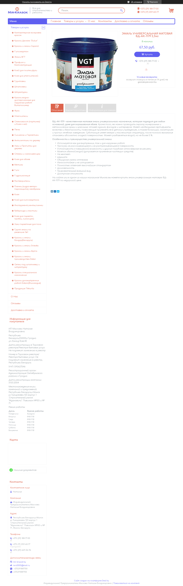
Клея (16, 195)
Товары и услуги (74, 21)
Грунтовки (20, 81)
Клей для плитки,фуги (25, 70)
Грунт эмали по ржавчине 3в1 (22, 231)
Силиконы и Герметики (26, 135)
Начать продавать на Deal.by (37, 2)
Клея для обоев (22, 159)
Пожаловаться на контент (126, 583)
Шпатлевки (20, 87)
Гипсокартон (21, 52)
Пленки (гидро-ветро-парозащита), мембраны (27, 188)
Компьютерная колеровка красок (27, 34)
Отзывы (148, 21)
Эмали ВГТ (19, 57)
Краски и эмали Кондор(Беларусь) (23, 239)
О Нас (14, 296)
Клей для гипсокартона (26, 200)
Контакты (105, 21)
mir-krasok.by (19, 562)
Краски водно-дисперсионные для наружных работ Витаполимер (24, 101)
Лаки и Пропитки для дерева (25, 147)
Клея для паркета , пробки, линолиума (24, 217)
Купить (149, 54)
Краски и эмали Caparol (26, 46)
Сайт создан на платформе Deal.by (91, 581)
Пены (17, 130)
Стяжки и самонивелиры (27, 154)
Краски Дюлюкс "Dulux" (26, 41)
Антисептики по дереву (27, 140)
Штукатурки (20, 92)
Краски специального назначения (25, 274)
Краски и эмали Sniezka (26, 246)
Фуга (16, 111)
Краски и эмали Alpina (25, 251)
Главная (56, 21)
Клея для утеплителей (26, 76)
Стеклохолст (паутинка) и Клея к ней (27, 123)
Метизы (18, 165)
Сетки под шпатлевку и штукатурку (27, 266)
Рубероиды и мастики (25, 211)
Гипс (16, 170)
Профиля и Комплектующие (23, 63)
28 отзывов (136, 2)
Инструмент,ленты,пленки (28, 205)
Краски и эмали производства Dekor (25, 258)
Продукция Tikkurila (24, 289)
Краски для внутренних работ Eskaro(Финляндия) (27, 282)
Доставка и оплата (127, 21)
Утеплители (21, 116)
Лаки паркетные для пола (27, 224)
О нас (91, 21)
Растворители (22, 181)
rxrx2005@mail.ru (21, 565)
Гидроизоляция (22, 176)
